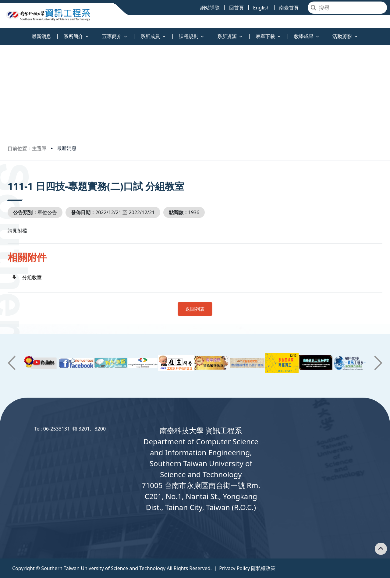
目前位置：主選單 (27, 148)
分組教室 (32, 277)
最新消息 (66, 148)
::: (1, 32)
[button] (12, 363)
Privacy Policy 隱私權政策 (247, 568)
